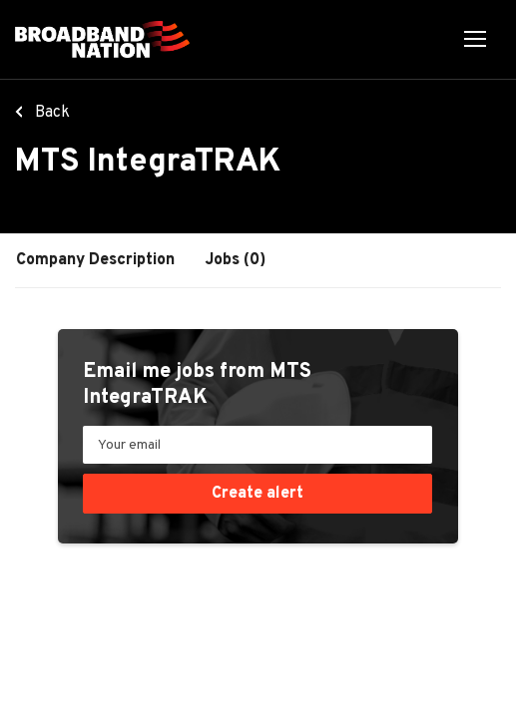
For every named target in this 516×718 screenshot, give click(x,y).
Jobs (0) (235, 260)
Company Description (95, 260)
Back (50, 113)
